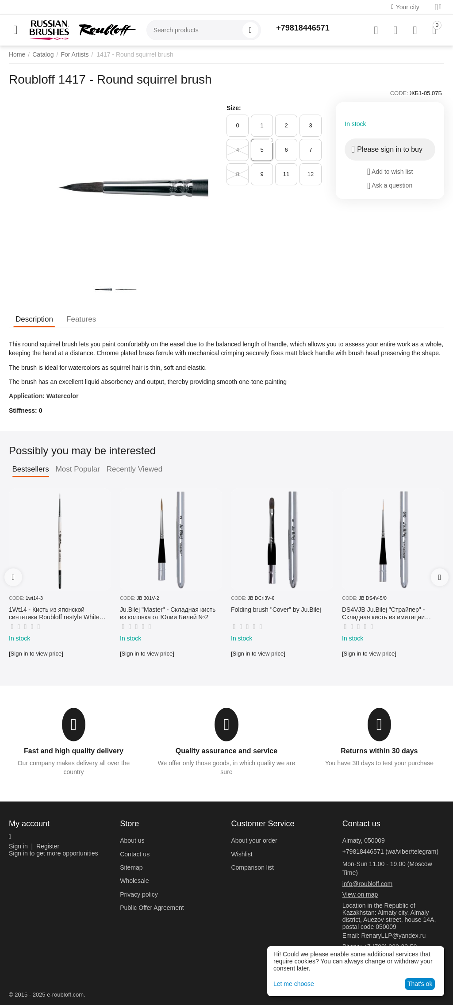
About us (132, 840)
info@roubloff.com (367, 883)
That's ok (419, 983)
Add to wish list (390, 171)
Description (34, 319)
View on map (360, 894)
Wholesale (134, 880)
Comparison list (252, 867)
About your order (254, 840)
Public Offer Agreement (152, 907)
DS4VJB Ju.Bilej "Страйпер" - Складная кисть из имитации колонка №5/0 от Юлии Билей (385, 613)
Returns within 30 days (379, 751)
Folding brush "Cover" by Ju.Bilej (276, 609)
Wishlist (241, 854)
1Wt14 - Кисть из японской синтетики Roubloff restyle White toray (54, 613)
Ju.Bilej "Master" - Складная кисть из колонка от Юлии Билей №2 (167, 613)
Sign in (18, 846)
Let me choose (293, 983)
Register (47, 846)
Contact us (135, 854)
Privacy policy (139, 894)
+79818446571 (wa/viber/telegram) (390, 851)
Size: (233, 107)
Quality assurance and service (226, 751)
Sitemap (131, 867)
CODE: (399, 93)
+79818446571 (303, 27)
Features (81, 319)
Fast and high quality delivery (73, 751)
